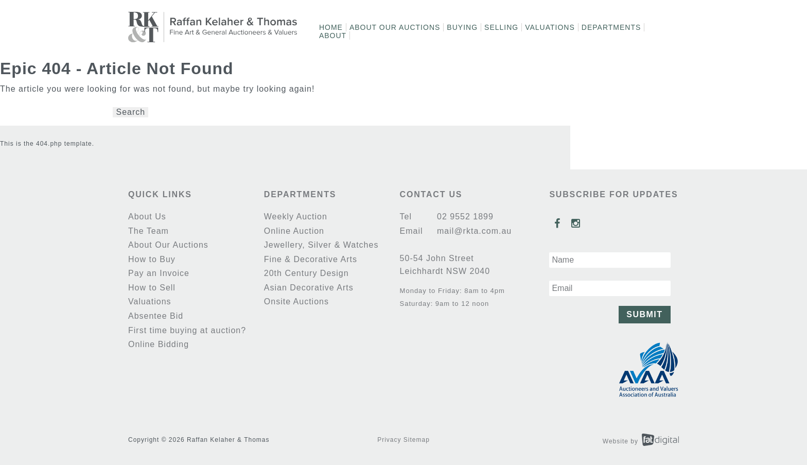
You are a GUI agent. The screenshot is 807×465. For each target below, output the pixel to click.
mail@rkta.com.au (473, 231)
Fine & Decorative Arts (310, 259)
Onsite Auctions (296, 301)
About (332, 35)
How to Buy (152, 259)
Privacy (389, 439)
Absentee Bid (155, 316)
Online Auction (294, 231)
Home (331, 27)
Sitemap (417, 439)
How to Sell (152, 287)
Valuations (550, 27)
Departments (611, 27)
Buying (462, 27)
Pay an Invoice (158, 273)
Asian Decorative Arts (309, 287)
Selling (501, 27)
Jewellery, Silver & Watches (321, 244)
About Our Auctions (394, 27)
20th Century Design (306, 273)
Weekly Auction (295, 216)
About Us (147, 216)
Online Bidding (158, 344)
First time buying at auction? (187, 330)
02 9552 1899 (464, 216)
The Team (148, 231)
